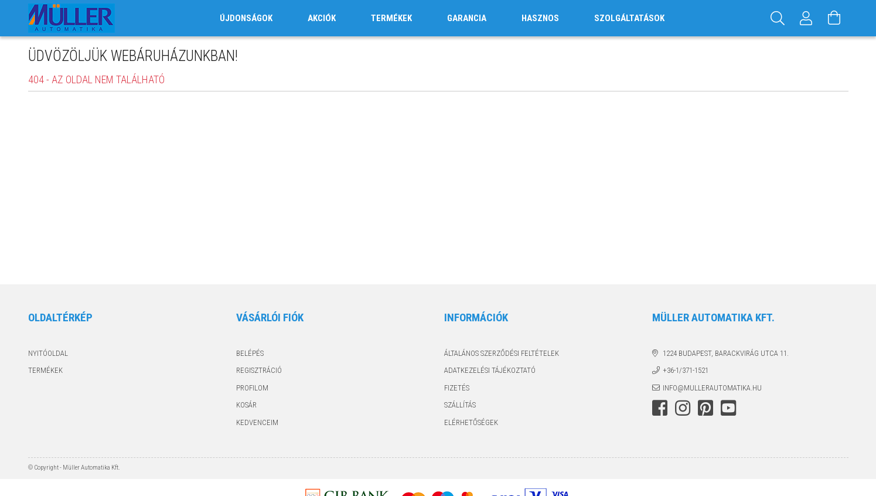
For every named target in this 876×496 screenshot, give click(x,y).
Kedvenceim (257, 422)
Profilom (252, 387)
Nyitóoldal (48, 353)
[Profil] (806, 18)
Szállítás (460, 404)
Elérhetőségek (471, 422)
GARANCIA (466, 18)
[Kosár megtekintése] (834, 18)
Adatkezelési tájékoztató (490, 370)
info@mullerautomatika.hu (712, 387)
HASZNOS (540, 18)
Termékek (45, 370)
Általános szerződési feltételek (501, 353)
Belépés (250, 353)
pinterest (705, 408)
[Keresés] (778, 18)
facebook (659, 408)
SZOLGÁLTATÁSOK (629, 18)
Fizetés (456, 387)
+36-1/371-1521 (685, 370)
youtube (728, 408)
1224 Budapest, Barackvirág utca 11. (726, 353)
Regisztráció (259, 370)
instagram (682, 408)
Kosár (246, 404)
